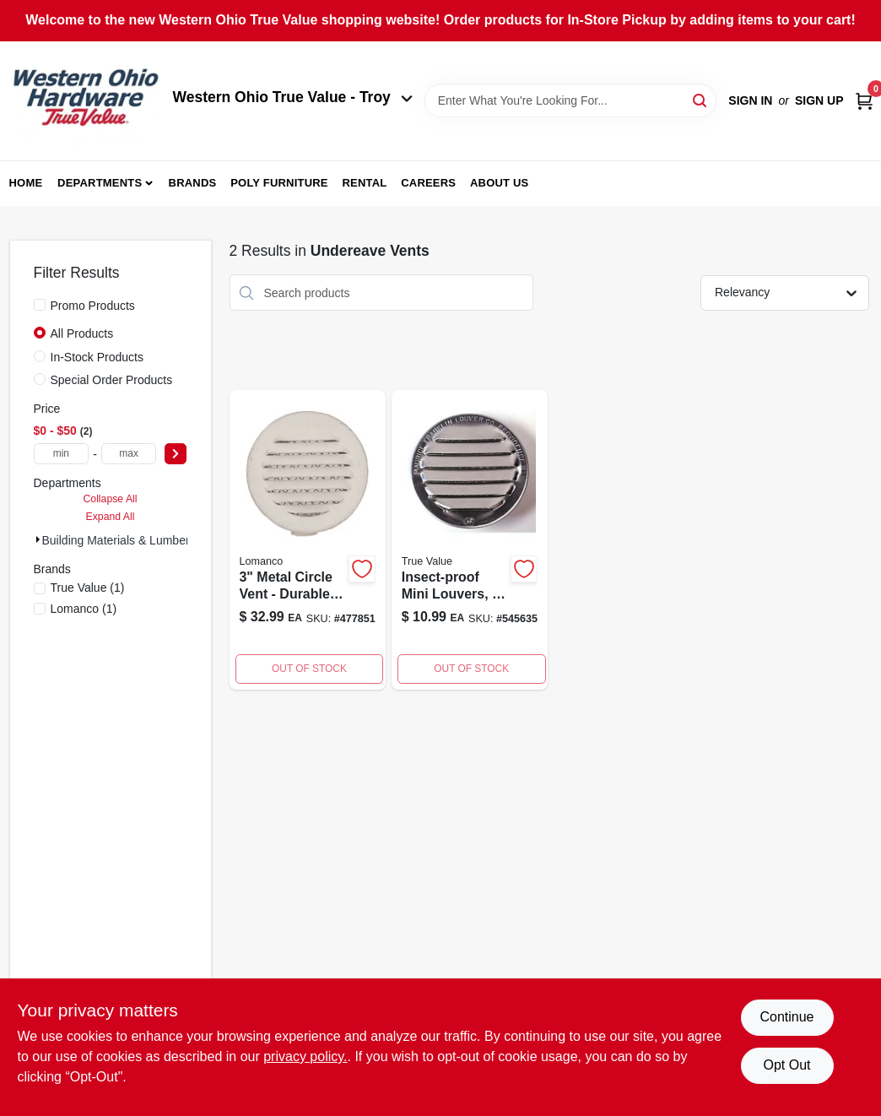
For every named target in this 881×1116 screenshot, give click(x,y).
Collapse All (110, 499)
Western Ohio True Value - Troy (293, 97)
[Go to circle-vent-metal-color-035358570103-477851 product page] (308, 540)
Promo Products (93, 305)
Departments (99, 182)
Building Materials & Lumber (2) (125, 540)
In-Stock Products (97, 357)
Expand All (110, 517)
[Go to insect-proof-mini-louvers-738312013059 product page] (470, 540)
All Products (82, 333)
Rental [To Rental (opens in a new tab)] (364, 182)
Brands (193, 182)
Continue (786, 1017)
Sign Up (819, 100)
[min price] (61, 453)
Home (26, 182)
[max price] (129, 453)
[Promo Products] (40, 305)
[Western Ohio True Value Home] (85, 101)
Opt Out (786, 1065)
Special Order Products (112, 380)
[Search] (701, 99)
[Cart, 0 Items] (864, 101)
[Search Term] (570, 100)
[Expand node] (38, 539)
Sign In (750, 100)
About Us (499, 182)
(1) (88, 587)
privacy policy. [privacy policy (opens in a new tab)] (305, 1056)
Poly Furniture (278, 182)
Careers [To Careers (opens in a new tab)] (428, 182)
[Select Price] (175, 453)
